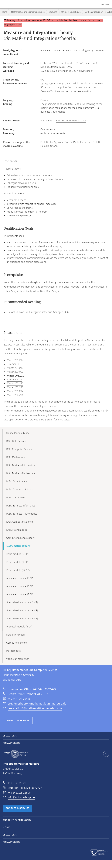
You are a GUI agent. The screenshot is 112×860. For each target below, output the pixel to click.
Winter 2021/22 (15, 383)
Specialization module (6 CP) (22, 610)
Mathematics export (94, 12)
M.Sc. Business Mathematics (21, 514)
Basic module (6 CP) (17, 554)
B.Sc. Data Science (16, 441)
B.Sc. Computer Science (19, 449)
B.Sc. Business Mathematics (71, 120)
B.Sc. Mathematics (16, 457)
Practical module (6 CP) (19, 626)
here (18, 25)
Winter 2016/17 (15, 360)
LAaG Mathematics (16, 530)
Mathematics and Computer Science (28, 12)
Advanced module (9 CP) (20, 594)
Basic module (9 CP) (17, 562)
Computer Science (16, 643)
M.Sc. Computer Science (19, 489)
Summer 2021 (14, 379)
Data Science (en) (16, 635)
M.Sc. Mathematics (16, 497)
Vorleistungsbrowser (17, 659)
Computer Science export (20, 538)
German (105, 4)
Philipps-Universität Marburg (16, 754)
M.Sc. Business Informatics (20, 506)
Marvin (53, 406)
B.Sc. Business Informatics (20, 465)
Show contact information (105, 753)
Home (4, 12)
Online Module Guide (71, 12)
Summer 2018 (14, 364)
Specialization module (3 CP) (22, 602)
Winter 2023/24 (15, 391)
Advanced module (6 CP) (20, 586)
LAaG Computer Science (19, 522)
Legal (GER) (10, 735)
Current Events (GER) (17, 820)
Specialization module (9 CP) (22, 618)
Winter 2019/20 (15, 372)
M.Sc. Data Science (16, 481)
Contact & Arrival (18, 720)
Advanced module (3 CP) (20, 578)
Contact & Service (17, 808)
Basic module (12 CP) (18, 570)
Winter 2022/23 (15, 387)
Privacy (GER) (11, 743)
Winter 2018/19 (15, 368)
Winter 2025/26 (15, 395)
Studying (53, 12)
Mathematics (13, 651)
